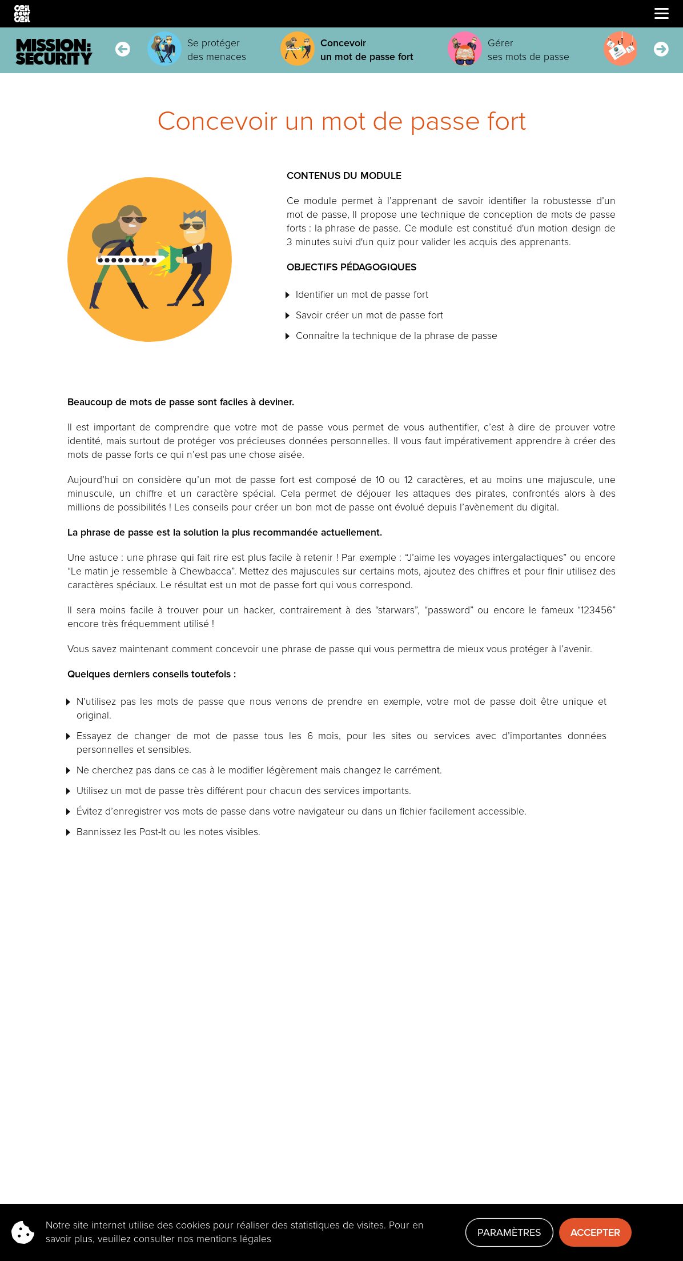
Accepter (595, 1232)
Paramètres (509, 1232)
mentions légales (233, 1239)
